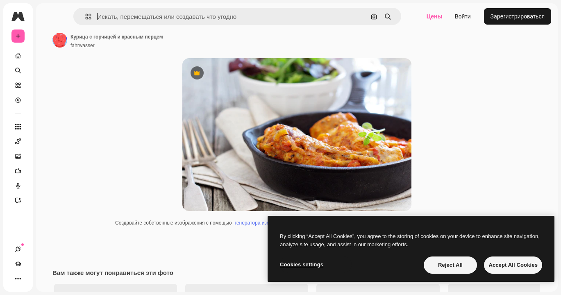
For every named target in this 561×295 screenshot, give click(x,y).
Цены (435, 16)
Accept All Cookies (513, 265)
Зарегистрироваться (518, 16)
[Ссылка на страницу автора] (122, 40)
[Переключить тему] (47, 278)
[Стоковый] (49, 85)
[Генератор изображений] (49, 156)
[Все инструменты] (49, 126)
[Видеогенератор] (49, 170)
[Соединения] (18, 278)
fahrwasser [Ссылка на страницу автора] (145, 45)
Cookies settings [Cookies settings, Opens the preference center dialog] (301, 264)
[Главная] (49, 55)
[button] (126, 17)
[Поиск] (49, 70)
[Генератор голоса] (49, 185)
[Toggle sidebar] (80, 16)
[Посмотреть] (49, 100)
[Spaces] (49, 141)
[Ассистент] (49, 200)
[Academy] (32, 278)
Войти (462, 16)
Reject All (450, 265)
